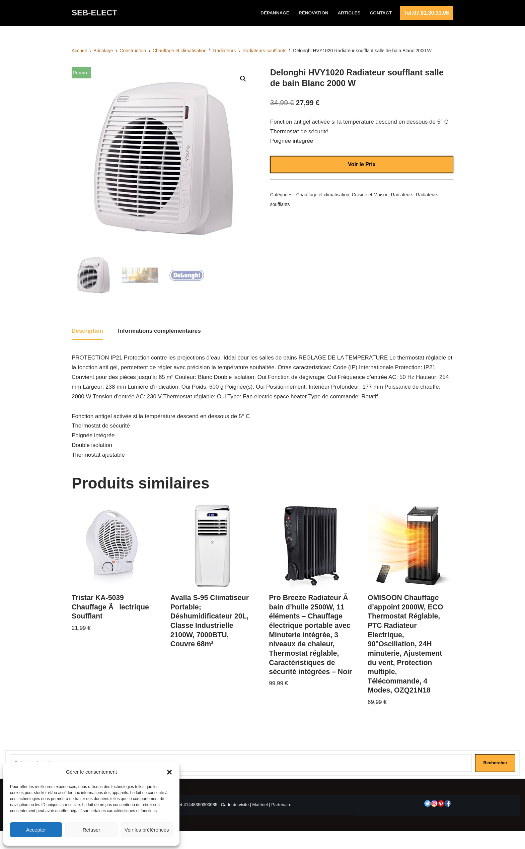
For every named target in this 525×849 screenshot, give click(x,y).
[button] (169, 772)
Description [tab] (87, 331)
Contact (381, 12)
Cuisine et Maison (370, 194)
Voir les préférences (147, 830)
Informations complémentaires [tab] (159, 331)
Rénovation (313, 12)
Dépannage (274, 12)
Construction (133, 50)
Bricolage (103, 50)
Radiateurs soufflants (264, 50)
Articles (349, 12)
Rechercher (495, 762)
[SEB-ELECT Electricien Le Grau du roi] (94, 13)
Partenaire (281, 804)
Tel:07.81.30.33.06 (426, 13)
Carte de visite (235, 804)
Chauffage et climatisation (180, 50)
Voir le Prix (361, 164)
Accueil (79, 50)
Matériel (260, 804)
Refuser (91, 830)
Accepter (36, 830)
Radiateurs (224, 50)
